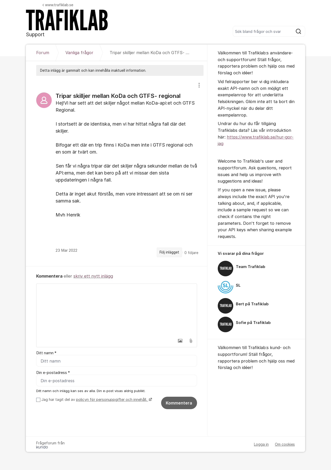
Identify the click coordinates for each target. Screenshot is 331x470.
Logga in (261, 444)
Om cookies (285, 444)
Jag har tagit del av (96, 399)
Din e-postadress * (53, 372)
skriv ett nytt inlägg (93, 276)
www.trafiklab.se (57, 5)
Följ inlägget (169, 252)
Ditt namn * (46, 353)
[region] (116, 171)
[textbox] (116, 310)
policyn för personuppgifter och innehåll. (112, 399)
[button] (180, 341)
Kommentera (179, 403)
